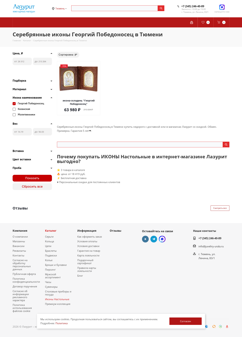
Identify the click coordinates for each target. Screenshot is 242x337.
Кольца (49, 241)
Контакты (18, 255)
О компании (20, 236)
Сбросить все (32, 186)
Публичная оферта (24, 274)
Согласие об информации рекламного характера (21, 295)
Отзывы (115, 231)
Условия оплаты (87, 241)
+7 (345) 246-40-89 (192, 6)
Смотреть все (220, 208)
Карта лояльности (88, 255)
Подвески (51, 255)
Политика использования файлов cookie (22, 308)
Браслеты (51, 250)
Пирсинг (50, 269)
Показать (32, 178)
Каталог (50, 231)
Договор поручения (25, 286)
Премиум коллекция (57, 304)
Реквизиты (19, 250)
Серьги (49, 236)
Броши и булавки (56, 265)
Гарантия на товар (88, 250)
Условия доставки (88, 246)
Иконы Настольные (57, 299)
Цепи (48, 246)
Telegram (153, 239)
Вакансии (19, 246)
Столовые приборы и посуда (58, 293)
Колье (48, 260)
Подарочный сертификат (85, 261)
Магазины (19, 241)
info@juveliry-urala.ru (211, 246)
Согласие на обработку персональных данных (22, 264)
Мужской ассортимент (53, 276)
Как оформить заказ (89, 236)
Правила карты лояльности (86, 269)
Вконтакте (145, 239)
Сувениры (51, 286)
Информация (86, 231)
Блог (80, 275)
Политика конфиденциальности (26, 280)
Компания (20, 231)
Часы (48, 282)
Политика (61, 323)
